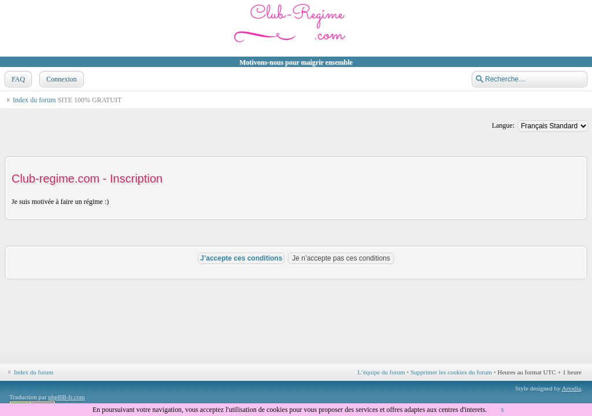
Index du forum (34, 100)
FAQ (17, 79)
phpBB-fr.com (66, 396)
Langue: (503, 125)
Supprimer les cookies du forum (451, 372)
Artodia (572, 388)
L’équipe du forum (381, 372)
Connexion (60, 79)
